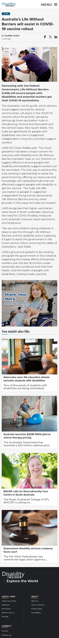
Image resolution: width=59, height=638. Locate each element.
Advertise (5, 605)
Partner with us (8, 613)
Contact (5, 631)
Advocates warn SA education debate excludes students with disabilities (26, 379)
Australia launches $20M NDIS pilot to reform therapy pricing (27, 436)
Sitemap (5, 617)
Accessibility (36, 613)
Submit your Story (9, 601)
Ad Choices (6, 609)
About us (34, 601)
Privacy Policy (36, 609)
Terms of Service (37, 605)
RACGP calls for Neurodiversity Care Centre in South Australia (25, 493)
